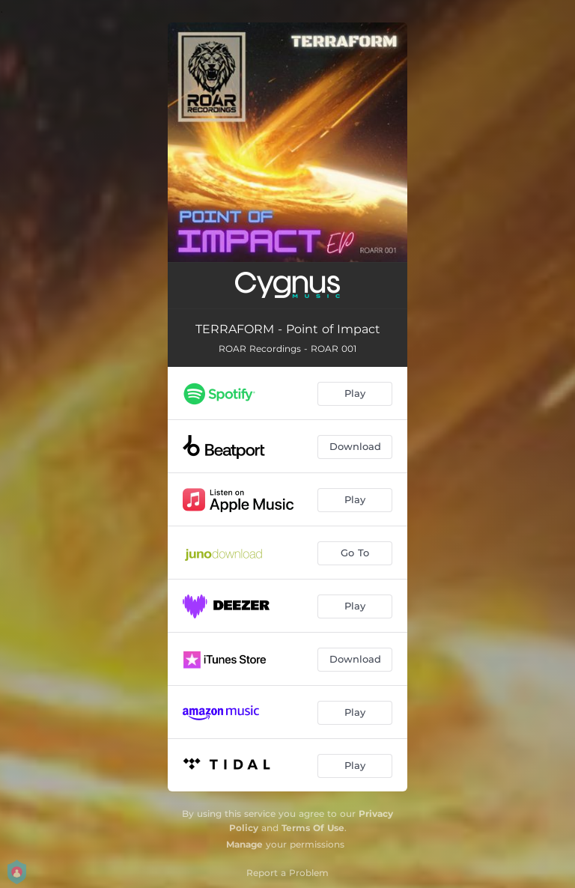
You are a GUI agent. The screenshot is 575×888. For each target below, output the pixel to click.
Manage (244, 844)
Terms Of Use (313, 827)
